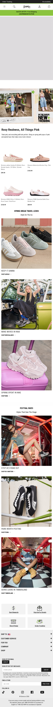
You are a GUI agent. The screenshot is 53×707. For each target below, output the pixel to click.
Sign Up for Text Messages (11, 666)
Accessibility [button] (46, 2)
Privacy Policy (15, 675)
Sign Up (5, 662)
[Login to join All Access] (26, 12)
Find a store (6, 680)
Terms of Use (6, 675)
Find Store (46, 684)
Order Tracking (7, 2)
